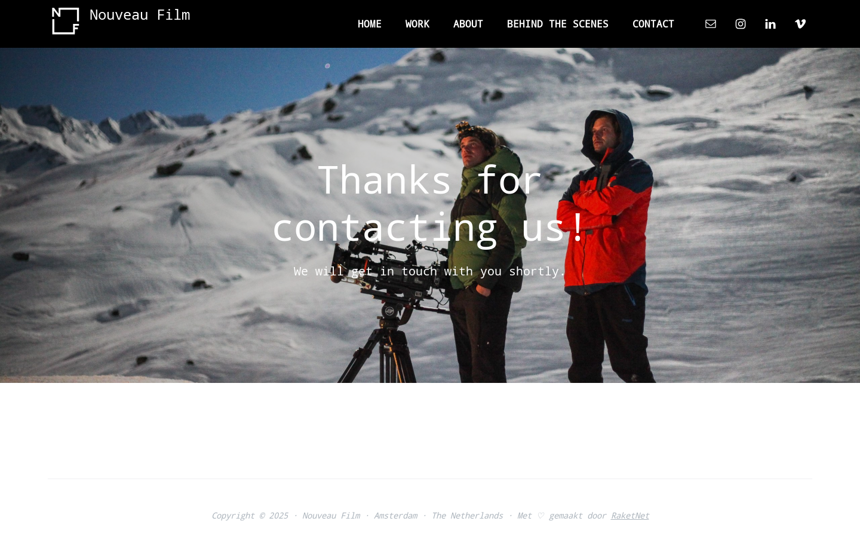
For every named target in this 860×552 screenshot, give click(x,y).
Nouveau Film (140, 14)
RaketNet (630, 515)
